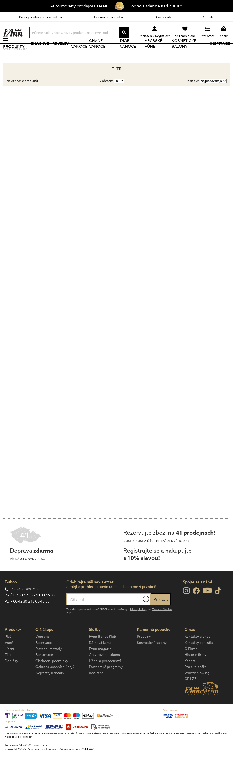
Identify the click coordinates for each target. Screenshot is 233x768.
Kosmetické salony (184, 51)
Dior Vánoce (128, 51)
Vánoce (79, 51)
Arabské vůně (153, 51)
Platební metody (48, 663)
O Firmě (191, 663)
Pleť (8, 651)
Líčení (9, 663)
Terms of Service (162, 624)
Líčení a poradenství (108, 17)
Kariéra (190, 675)
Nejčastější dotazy (49, 687)
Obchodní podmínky (51, 675)
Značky (39, 51)
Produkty (14, 54)
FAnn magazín (100, 663)
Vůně (9, 657)
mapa (44, 760)
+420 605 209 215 (23, 603)
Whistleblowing (197, 687)
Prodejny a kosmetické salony (40, 17)
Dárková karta (100, 657)
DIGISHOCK (87, 764)
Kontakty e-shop (197, 651)
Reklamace (44, 669)
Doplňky (11, 675)
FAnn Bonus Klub (102, 651)
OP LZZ (191, 693)
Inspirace (220, 51)
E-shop (11, 596)
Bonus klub (163, 17)
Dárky (53, 51)
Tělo (8, 669)
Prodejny (144, 651)
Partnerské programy (106, 681)
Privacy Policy (138, 624)
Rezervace (43, 657)
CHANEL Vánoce (97, 51)
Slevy (65, 51)
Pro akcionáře (195, 681)
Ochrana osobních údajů (54, 681)
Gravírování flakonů (104, 669)
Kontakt (208, 17)
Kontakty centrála (199, 657)
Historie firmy (195, 669)
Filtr (117, 83)
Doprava (42, 651)
